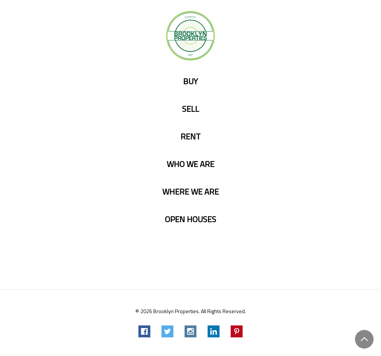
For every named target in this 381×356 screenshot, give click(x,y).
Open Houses (190, 219)
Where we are (190, 192)
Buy (190, 81)
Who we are (190, 164)
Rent (190, 136)
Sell (190, 109)
